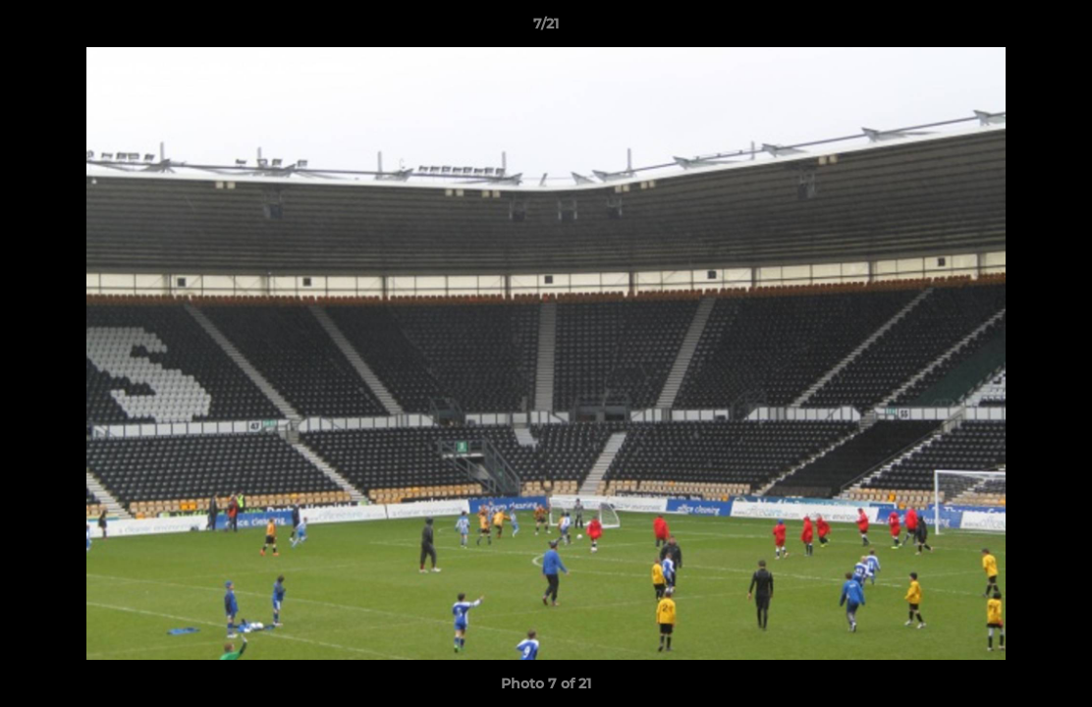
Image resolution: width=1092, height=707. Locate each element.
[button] (1056, 28)
